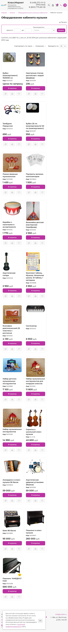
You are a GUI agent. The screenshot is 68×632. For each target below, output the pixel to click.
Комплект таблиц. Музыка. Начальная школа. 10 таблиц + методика (35, 276)
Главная (4, 13)
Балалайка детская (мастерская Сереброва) (35, 224)
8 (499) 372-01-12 (37, 2)
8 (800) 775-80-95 (37, 7)
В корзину (12, 88)
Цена (9, 30)
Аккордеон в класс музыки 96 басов (11, 481)
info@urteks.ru (61, 614)
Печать (64, 22)
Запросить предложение (5, 94)
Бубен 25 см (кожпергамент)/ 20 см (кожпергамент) (35, 126)
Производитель (38, 27)
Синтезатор (31, 326)
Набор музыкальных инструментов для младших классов (35, 381)
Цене (30, 46)
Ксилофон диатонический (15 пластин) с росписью (11, 329)
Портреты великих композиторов (34, 175)
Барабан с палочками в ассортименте (9, 224)
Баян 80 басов (9, 531)
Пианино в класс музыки (34, 531)
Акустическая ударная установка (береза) (34, 482)
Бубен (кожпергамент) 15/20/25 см (10, 75)
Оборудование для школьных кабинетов (33, 13)
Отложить (19, 94)
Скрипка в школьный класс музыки (33, 431)
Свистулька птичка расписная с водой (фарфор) (35, 75)
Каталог (12, 13)
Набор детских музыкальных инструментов (9, 381)
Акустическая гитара (9, 274)
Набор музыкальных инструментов (12, 430)
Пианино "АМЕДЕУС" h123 (12, 579)
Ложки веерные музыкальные (10, 175)
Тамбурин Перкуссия (8, 125)
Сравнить (12, 94)
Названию (39, 46)
